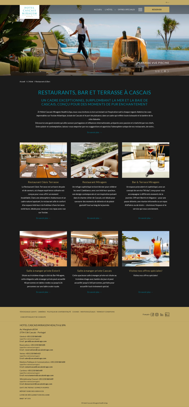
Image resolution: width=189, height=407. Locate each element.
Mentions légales (87, 312)
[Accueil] (69, 9)
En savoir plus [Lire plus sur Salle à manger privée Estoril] (42, 292)
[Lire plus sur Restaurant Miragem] (94, 160)
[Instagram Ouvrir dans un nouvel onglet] (156, 314)
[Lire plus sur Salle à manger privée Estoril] (43, 248)
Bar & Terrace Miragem (145, 182)
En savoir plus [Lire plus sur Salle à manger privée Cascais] (93, 292)
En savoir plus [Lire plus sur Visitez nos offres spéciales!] (144, 292)
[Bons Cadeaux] (117, 9)
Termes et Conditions (105, 312)
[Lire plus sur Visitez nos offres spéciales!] (145, 248)
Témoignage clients (28, 312)
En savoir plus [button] (94, 132)
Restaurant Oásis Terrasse (43, 182)
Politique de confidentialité (59, 312)
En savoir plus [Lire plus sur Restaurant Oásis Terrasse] (42, 218)
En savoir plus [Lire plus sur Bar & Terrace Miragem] (144, 218)
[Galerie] (131, 9)
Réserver (157, 10)
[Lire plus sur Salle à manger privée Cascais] (94, 248)
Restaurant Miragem (94, 182)
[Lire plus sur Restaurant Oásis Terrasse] (43, 160)
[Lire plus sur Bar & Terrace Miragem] (145, 160)
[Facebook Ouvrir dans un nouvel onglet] (152, 314)
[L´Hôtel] (80, 9)
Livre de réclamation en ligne (35, 395)
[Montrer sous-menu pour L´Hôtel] (87, 9)
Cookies (75, 312)
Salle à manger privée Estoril (43, 270)
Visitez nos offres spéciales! (145, 270)
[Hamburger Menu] (139, 9)
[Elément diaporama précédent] (162, 71)
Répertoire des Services (32, 391)
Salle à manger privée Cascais (94, 270)
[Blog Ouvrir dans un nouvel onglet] (167, 314)
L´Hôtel (30, 82)
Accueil (22, 82)
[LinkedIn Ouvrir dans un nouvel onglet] (162, 314)
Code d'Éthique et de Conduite (33, 317)
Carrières (42, 312)
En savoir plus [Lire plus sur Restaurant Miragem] (93, 218)
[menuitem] (28, 311)
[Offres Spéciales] (98, 9)
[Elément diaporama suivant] (168, 71)
